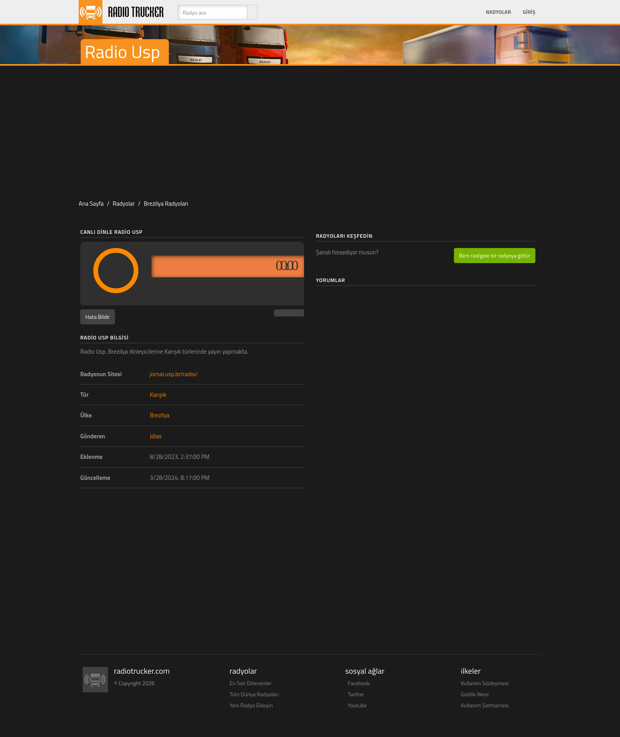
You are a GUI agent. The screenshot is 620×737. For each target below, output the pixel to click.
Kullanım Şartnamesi (485, 705)
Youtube (357, 705)
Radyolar (498, 12)
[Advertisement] (310, 129)
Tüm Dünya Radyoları (254, 694)
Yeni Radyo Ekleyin (251, 705)
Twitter (356, 694)
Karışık (158, 394)
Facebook (359, 683)
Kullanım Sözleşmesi (485, 683)
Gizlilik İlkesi (475, 694)
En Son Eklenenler (251, 683)
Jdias (156, 436)
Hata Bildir (97, 317)
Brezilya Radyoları (166, 203)
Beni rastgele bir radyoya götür (494, 255)
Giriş (529, 12)
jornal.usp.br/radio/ (174, 374)
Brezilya (160, 415)
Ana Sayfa (91, 203)
